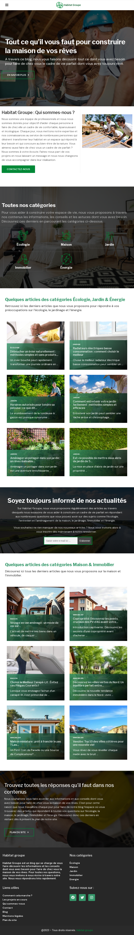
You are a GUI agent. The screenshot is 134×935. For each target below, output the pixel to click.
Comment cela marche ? (17, 895)
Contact (8, 908)
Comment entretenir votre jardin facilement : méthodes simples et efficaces (95, 405)
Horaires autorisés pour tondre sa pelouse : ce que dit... (32, 406)
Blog (5, 912)
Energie (76, 344)
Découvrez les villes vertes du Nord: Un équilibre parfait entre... (98, 684)
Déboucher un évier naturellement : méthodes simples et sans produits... (34, 353)
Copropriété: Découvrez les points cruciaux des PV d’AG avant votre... (95, 620)
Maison (14, 619)
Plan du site (10, 920)
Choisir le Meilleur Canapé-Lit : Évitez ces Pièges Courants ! (34, 684)
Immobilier (78, 615)
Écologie (14, 348)
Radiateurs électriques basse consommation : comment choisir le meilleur (96, 351)
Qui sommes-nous (14, 903)
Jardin (13, 401)
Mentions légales (13, 916)
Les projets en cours (15, 899)
